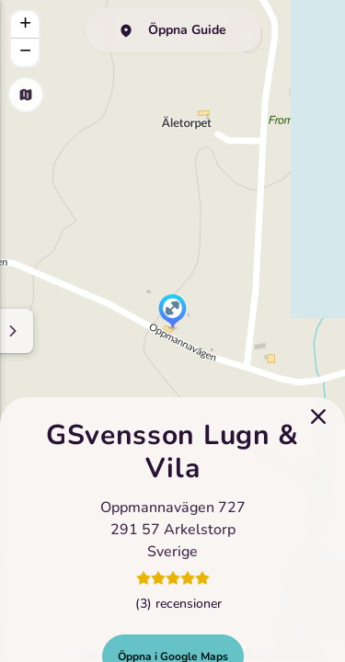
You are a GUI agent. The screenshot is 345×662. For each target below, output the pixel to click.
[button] (172, 312)
